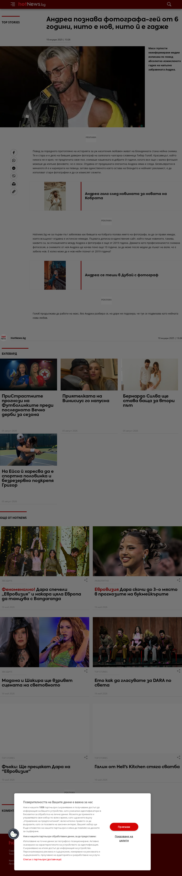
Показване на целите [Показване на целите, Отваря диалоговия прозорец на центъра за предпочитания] (124, 838)
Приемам (124, 827)
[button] (13, 834)
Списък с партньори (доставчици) (42, 859)
